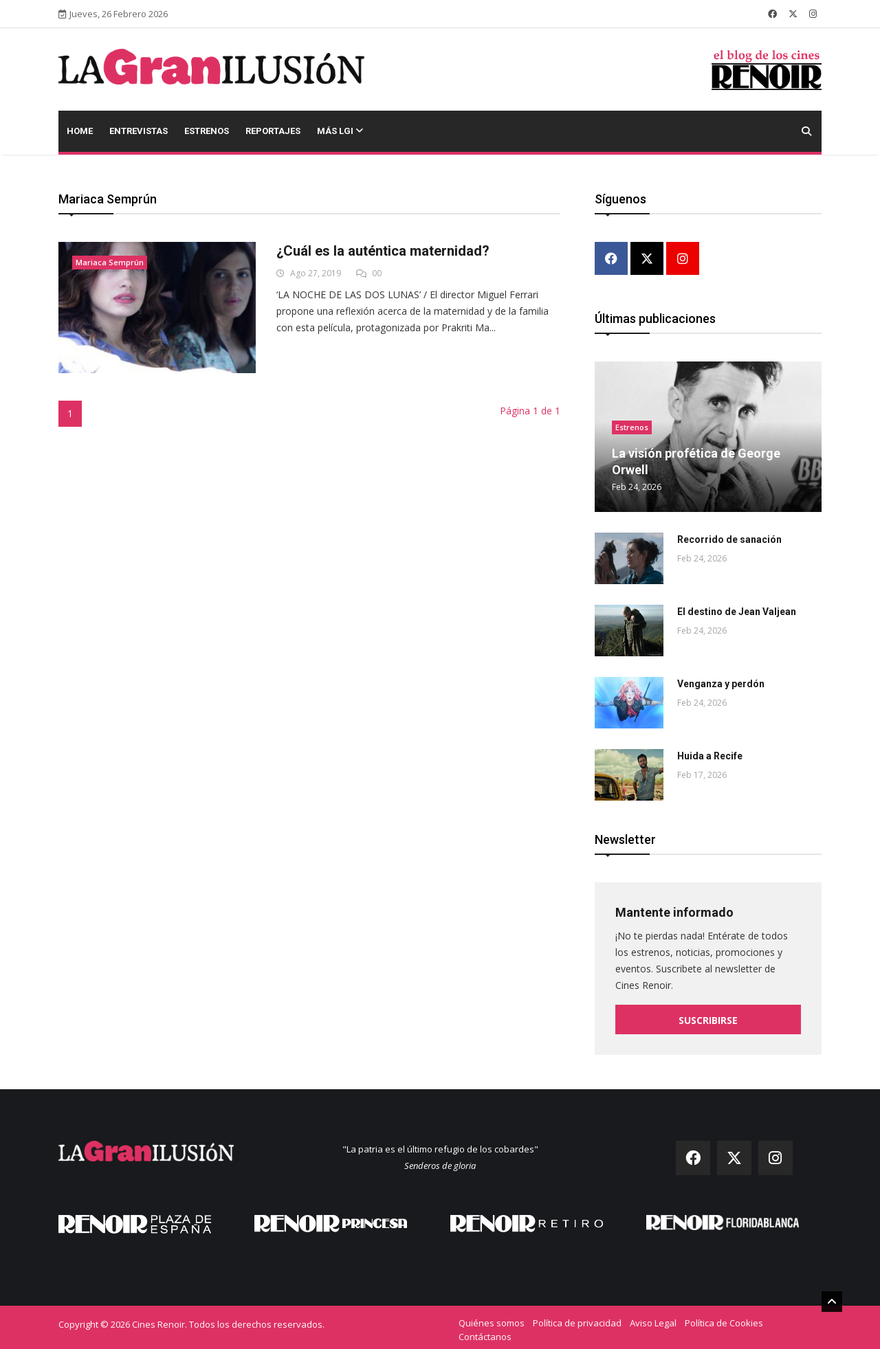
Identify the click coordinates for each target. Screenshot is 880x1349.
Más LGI (340, 131)
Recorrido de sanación (729, 535)
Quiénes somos (492, 1318)
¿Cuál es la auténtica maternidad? (383, 251)
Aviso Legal (653, 1318)
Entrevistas (138, 131)
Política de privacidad (577, 1318)
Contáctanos (485, 1332)
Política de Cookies (724, 1318)
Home (80, 131)
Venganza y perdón (720, 679)
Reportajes (272, 131)
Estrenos (206, 131)
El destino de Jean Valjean (736, 607)
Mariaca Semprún (110, 262)
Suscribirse (708, 1016)
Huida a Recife (709, 751)
